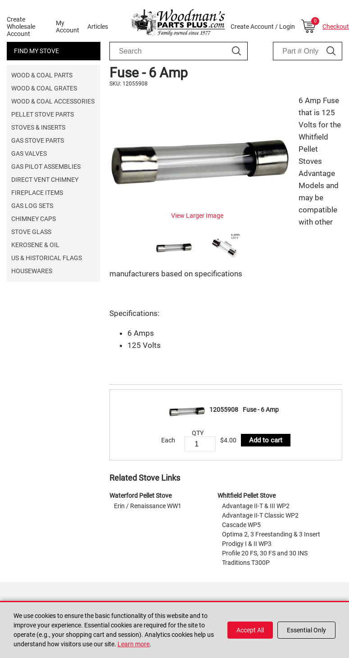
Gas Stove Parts (37, 140)
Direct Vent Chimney (44, 179)
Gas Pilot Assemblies (46, 166)
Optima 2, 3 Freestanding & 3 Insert (271, 534)
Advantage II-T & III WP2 (256, 505)
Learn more (134, 644)
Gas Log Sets (32, 205)
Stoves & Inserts (38, 127)
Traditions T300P (246, 562)
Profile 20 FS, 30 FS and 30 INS (265, 553)
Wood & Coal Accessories (53, 101)
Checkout (335, 26)
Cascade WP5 (241, 524)
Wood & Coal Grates (44, 88)
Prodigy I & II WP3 (247, 543)
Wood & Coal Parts (42, 75)
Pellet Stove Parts (42, 114)
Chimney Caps (33, 218)
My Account (67, 26)
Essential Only (306, 630)
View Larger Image (197, 215)
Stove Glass (31, 231)
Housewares (31, 271)
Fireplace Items (37, 192)
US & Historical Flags (46, 257)
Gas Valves (29, 153)
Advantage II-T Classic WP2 (260, 515)
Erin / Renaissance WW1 (147, 505)
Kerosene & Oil (35, 244)
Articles (97, 26)
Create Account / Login (263, 26)
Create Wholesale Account (21, 26)
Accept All (250, 630)
